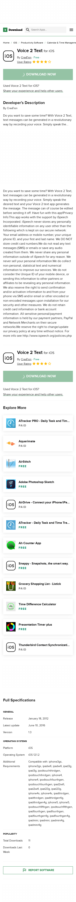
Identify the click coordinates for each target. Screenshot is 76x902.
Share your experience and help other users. (33, 91)
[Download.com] (12, 30)
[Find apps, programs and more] (45, 30)
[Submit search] (28, 30)
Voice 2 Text (35, 50)
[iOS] (15, 43)
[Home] (6, 43)
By (24, 57)
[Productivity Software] (32, 43)
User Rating (34, 62)
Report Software (38, 870)
